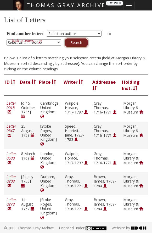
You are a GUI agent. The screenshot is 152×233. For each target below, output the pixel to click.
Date (28, 82)
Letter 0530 (11, 158)
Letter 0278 (11, 204)
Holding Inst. (130, 85)
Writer (73, 82)
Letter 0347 (11, 131)
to (109, 33)
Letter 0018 (11, 108)
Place (47, 82)
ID (10, 82)
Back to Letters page (27, 40)
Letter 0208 (11, 181)
